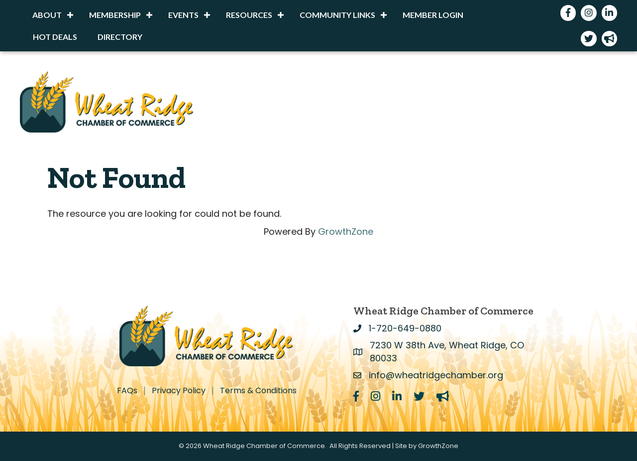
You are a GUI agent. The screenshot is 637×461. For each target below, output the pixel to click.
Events (183, 14)
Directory (120, 36)
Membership (115, 14)
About (47, 14)
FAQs (127, 391)
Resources (249, 14)
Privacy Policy (179, 391)
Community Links (337, 14)
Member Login (433, 14)
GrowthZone (345, 231)
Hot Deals (55, 36)
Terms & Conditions (258, 391)
